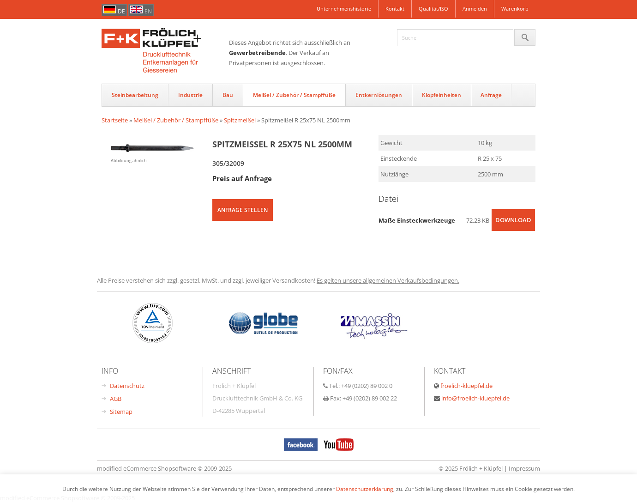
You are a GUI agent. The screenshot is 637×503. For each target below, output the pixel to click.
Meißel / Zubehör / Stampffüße (294, 95)
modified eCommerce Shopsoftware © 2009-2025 (164, 468)
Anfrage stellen (242, 210)
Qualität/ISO (433, 8)
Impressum (524, 468)
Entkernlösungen (378, 95)
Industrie (190, 95)
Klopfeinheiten (441, 95)
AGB (115, 398)
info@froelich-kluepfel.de (475, 398)
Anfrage (491, 95)
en (148, 11)
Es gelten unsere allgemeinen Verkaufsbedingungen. (388, 280)
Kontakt (394, 8)
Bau (227, 95)
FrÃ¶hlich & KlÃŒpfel (165, 51)
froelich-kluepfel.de (466, 386)
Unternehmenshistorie (344, 8)
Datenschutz (127, 386)
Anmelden (475, 8)
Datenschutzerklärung (364, 488)
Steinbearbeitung (135, 95)
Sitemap (121, 411)
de (121, 11)
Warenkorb (515, 8)
